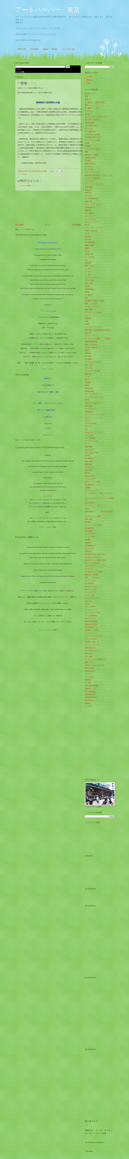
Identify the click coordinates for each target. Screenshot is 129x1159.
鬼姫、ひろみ (89, 266)
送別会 (87, 143)
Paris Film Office (90, 503)
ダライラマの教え (91, 423)
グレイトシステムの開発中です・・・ (97, 659)
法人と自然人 (89, 213)
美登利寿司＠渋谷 (91, 697)
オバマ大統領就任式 (91, 198)
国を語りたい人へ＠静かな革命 (95, 560)
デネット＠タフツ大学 (92, 612)
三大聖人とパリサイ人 (92, 557)
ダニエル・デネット (91, 336)
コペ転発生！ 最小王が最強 (94, 102)
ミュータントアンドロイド (94, 327)
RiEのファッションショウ (93, 417)
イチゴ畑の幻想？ (91, 131)
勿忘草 (87, 114)
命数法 (87, 248)
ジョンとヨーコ (90, 219)
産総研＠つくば (90, 688)
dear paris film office (91, 586)
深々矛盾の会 (89, 458)
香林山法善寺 (89, 245)
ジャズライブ (89, 674)
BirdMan (89, 76)
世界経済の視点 (90, 671)
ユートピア (88, 706)
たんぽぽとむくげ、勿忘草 (94, 572)
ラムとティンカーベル (92, 222)
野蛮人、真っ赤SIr (91, 304)
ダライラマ (88, 426)
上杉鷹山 (88, 161)
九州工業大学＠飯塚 (91, 686)
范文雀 (87, 234)
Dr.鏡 (86, 321)
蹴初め (87, 385)
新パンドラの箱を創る (92, 563)
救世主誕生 (88, 406)
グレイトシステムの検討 (93, 525)
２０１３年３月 (90, 479)
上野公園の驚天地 (91, 341)
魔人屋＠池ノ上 (90, 700)
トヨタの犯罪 (89, 280)
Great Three (88, 601)
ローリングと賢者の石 (92, 178)
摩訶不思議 (88, 187)
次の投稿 (19, 225)
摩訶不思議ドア (90, 531)
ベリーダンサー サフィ (93, 362)
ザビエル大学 (89, 548)
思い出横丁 (88, 359)
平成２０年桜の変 (91, 231)
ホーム (48, 225)
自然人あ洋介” (90, 450)
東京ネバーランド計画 (92, 482)
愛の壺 (87, 225)
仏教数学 (88, 488)
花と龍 (87, 251)
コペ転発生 (88, 295)
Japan (45, 49)
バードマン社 (68, 49)
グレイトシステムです (92, 645)
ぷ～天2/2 (88, 268)
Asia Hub (34, 49)
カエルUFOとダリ (91, 409)
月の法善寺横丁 (90, 242)
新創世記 (88, 703)
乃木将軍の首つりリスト (93, 137)
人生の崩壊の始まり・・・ (94, 125)
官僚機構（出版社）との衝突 (94, 301)
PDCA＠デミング (90, 589)
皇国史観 (88, 263)
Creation (87, 604)
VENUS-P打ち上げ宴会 (92, 134)
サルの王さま (89, 467)
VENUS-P (88, 420)
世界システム (89, 662)
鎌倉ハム (88, 99)
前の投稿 (76, 225)
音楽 (86, 96)
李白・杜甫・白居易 (91, 452)
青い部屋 (88, 356)
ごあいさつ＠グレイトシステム (95, 566)
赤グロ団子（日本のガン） (94, 120)
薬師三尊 (88, 193)
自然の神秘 (88, 309)
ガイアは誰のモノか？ (92, 650)
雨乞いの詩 (88, 365)
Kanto (54, 49)
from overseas (89, 368)
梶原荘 (87, 350)
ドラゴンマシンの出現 (92, 140)
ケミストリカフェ (91, 580)
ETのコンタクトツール (92, 598)
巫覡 (86, 298)
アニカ (87, 444)
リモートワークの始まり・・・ (95, 149)
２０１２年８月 (90, 607)
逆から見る (88, 128)
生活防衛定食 (89, 391)
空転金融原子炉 (90, 207)
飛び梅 (87, 286)
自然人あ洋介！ (90, 476)
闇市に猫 (88, 374)
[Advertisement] (48, 207)
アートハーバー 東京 (47, 9)
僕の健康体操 (89, 528)
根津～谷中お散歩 (91, 344)
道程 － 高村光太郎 (92, 577)
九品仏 (87, 509)
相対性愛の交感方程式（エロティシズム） (99, 175)
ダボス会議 (88, 656)
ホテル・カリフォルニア (93, 204)
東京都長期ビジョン (91, 627)
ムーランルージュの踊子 (93, 516)
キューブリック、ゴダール (94, 506)
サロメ (87, 315)
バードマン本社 (90, 537)
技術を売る (88, 470)
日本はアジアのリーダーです (94, 665)
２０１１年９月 (90, 618)
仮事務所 (88, 539)
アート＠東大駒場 (91, 615)
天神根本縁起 (89, 123)
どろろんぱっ (89, 111)
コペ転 (87, 377)
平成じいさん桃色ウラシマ (94, 403)
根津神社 (88, 353)
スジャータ (88, 490)
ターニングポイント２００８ (94, 414)
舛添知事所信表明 (91, 621)
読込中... (87, 1125)
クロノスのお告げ (91, 639)
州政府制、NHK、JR (92, 642)
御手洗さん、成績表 (91, 155)
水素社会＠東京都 (91, 624)
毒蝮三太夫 (88, 201)
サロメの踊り (89, 677)
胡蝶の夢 (88, 210)
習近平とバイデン (91, 93)
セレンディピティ (91, 610)
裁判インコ (88, 105)
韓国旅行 (88, 146)
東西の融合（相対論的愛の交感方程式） (98, 330)
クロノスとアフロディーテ (94, 636)
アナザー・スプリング (92, 306)
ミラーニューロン (91, 633)
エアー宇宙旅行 (90, 438)
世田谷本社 (88, 388)
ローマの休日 (89, 169)
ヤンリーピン (89, 181)
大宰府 (87, 292)
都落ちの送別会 (90, 163)
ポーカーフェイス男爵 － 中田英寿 (97, 339)
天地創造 (88, 382)
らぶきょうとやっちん (92, 277)
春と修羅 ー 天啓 (91, 108)
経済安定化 (88, 653)
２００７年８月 (90, 534)
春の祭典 (88, 522)
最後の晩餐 (88, 447)
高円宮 (87, 379)
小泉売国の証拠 (90, 158)
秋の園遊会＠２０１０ (92, 485)
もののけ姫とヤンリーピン (94, 432)
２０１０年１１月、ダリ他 (94, 397)
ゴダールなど (89, 435)
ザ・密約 (88, 683)
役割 (86, 152)
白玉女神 (88, 239)
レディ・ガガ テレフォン (94, 228)
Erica (86, 260)
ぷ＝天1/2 (88, 271)
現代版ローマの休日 (91, 630)
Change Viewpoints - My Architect (95, 554)
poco (88, 83)
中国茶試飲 (88, 412)
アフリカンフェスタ (91, 441)
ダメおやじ (88, 196)
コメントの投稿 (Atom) (26, 229)
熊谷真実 (88, 236)
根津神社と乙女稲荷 (91, 575)
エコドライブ (89, 216)
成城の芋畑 (88, 283)
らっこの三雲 (89, 257)
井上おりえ (88, 190)
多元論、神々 (89, 254)
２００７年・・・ (91, 569)
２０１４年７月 (90, 592)
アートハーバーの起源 (92, 371)
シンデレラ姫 (89, 595)
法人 (86, 429)
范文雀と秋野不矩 (91, 347)
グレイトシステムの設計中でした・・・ (98, 117)
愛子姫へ (88, 473)
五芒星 (87, 455)
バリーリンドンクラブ (92, 172)
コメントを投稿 (25, 185)
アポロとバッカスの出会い (94, 312)
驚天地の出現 (89, 668)
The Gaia (22, 49)
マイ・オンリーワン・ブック (94, 184)
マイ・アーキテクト (91, 394)
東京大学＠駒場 (90, 691)
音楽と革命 (88, 461)
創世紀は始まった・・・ (93, 648)
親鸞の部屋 (88, 464)
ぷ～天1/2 (88, 274)
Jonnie (25, 174)
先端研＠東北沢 (90, 694)
